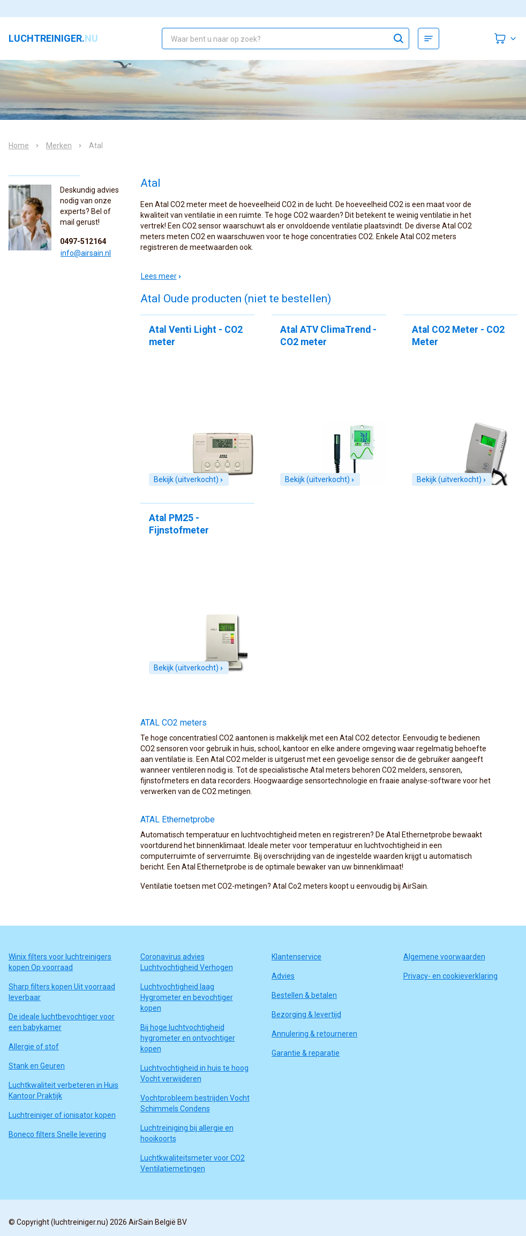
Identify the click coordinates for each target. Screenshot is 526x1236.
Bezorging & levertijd (306, 1014)
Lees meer (161, 276)
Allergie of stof (34, 1046)
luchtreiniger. (53, 38)
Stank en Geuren (37, 1066)
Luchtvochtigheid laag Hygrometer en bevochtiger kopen (186, 997)
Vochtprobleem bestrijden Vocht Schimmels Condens (195, 1103)
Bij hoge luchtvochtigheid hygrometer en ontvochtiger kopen (187, 1038)
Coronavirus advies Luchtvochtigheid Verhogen (186, 962)
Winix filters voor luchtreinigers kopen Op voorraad (60, 962)
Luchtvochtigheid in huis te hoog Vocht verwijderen (194, 1073)
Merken (59, 145)
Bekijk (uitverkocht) (189, 479)
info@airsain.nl (86, 253)
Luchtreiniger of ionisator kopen (62, 1115)
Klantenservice (296, 956)
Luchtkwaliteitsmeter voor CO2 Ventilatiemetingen (192, 1163)
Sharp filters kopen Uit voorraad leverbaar (62, 992)
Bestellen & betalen (304, 995)
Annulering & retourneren (314, 1033)
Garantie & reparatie (306, 1053)
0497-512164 (83, 241)
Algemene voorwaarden (444, 956)
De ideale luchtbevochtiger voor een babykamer (62, 1022)
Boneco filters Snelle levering (57, 1134)
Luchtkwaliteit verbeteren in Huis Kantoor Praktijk (63, 1090)
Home (19, 145)
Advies (283, 976)
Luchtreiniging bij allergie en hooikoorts (187, 1133)
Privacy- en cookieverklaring (450, 976)
